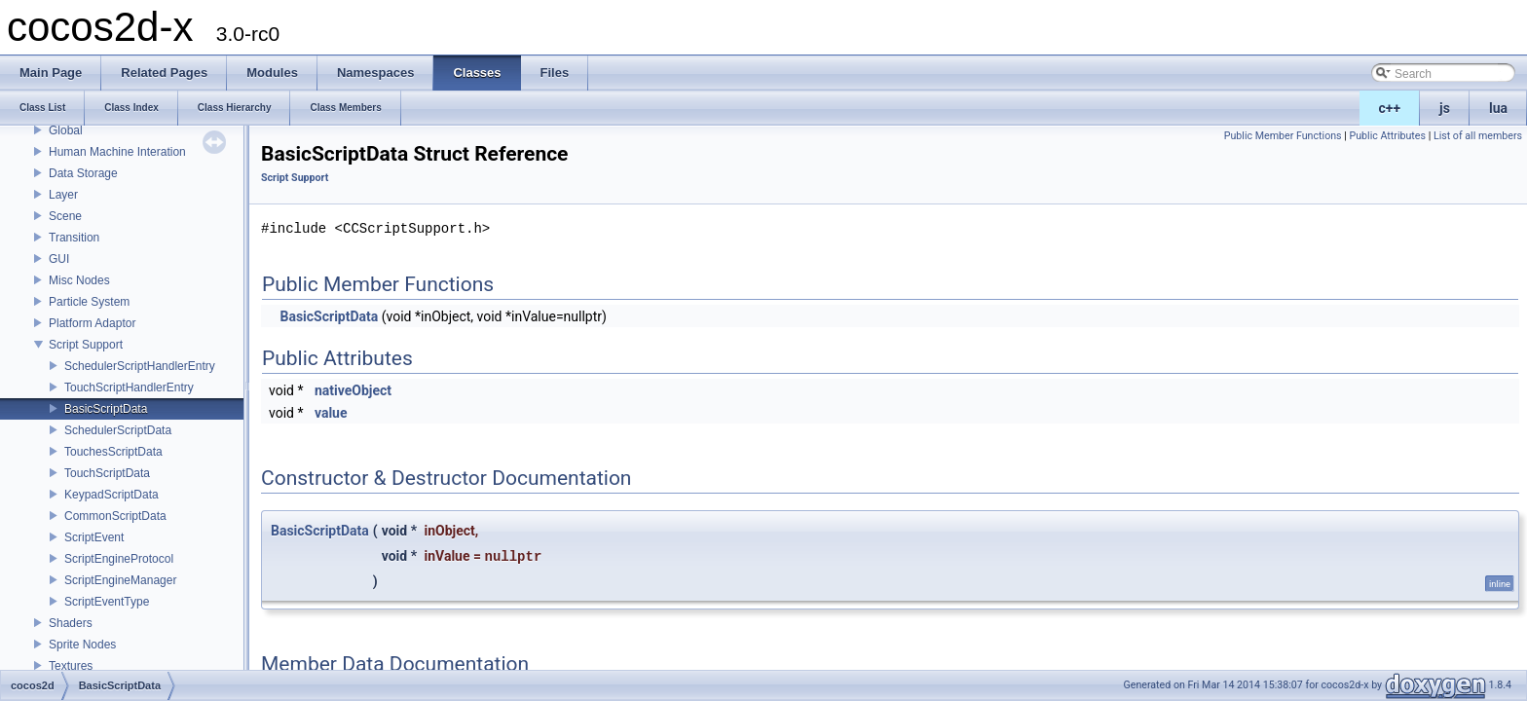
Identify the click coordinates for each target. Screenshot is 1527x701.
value (331, 413)
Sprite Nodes (82, 644)
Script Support (86, 344)
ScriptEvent (94, 537)
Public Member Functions (1283, 135)
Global (66, 130)
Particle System (89, 302)
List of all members (1478, 135)
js (1444, 108)
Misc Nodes (79, 280)
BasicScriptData (105, 409)
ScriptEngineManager (120, 580)
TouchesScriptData (113, 452)
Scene (65, 216)
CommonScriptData (115, 516)
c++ (1390, 108)
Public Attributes (1387, 135)
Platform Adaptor (92, 323)
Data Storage (83, 173)
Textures (71, 666)
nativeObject (353, 390)
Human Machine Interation (117, 152)
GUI (59, 259)
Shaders (71, 623)
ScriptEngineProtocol (118, 559)
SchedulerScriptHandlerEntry (139, 366)
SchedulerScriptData (117, 430)
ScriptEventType (106, 602)
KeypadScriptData (111, 494)
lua (1498, 108)
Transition (74, 237)
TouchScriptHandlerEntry (129, 387)
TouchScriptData (107, 473)
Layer (63, 195)
